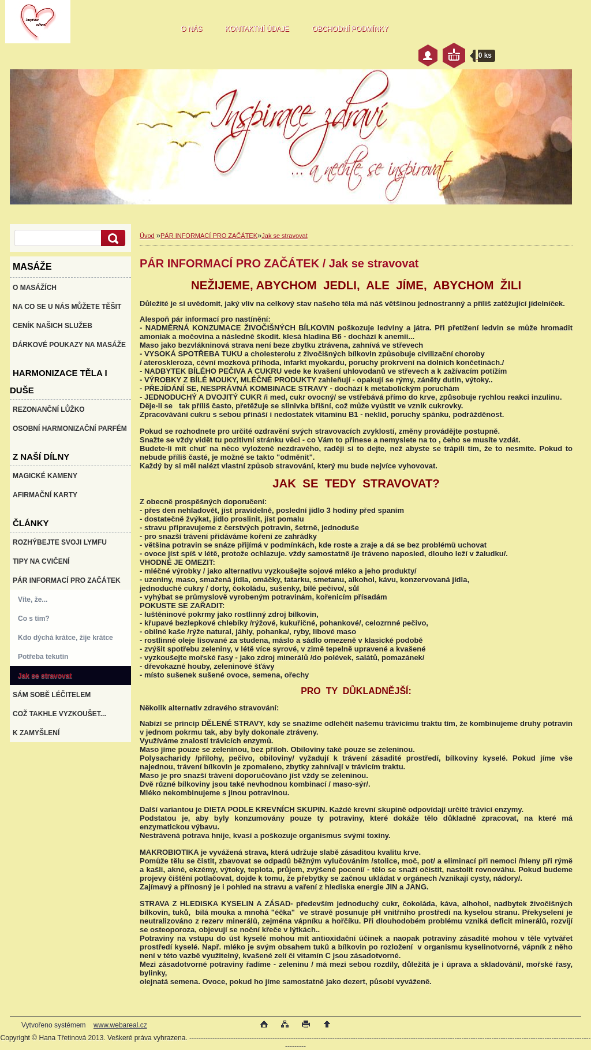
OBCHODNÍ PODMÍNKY (350, 29)
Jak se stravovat (284, 235)
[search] (111, 238)
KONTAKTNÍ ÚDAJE (257, 29)
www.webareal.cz (120, 1025)
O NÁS (191, 29)
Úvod (147, 235)
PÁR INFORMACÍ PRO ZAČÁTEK (208, 235)
